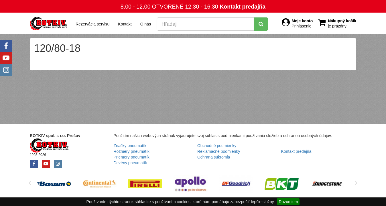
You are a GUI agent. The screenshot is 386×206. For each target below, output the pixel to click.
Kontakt (124, 24)
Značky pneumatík (130, 145)
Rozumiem (288, 201)
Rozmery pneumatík (131, 151)
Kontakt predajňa (242, 6)
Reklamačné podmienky (218, 151)
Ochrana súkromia (213, 157)
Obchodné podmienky (216, 145)
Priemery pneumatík (131, 157)
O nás (145, 24)
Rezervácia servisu (92, 24)
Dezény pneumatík (130, 163)
